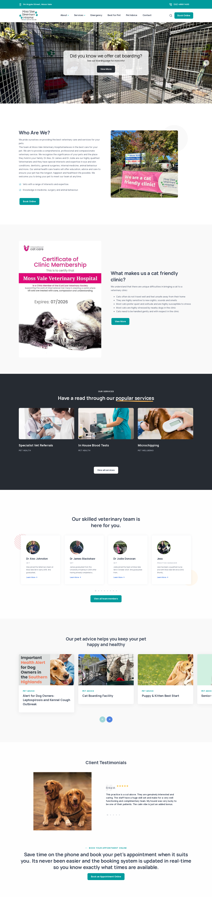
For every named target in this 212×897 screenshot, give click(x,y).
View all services (106, 470)
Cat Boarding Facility (97, 696)
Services (78, 15)
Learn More (30, 577)
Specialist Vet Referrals (36, 445)
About (64, 15)
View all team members (106, 598)
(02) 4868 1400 (181, 4)
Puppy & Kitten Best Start (160, 696)
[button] (6, 63)
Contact (147, 15)
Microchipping (148, 445)
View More (105, 69)
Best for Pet (114, 15)
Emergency (96, 15)
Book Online (183, 15)
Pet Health (25, 450)
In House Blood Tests (93, 445)
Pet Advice (131, 15)
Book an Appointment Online (106, 876)
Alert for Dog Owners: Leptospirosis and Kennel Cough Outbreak (46, 700)
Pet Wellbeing (146, 450)
